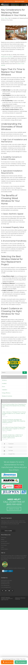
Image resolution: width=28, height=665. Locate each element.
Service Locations (4, 549)
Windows (4, 380)
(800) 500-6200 (19, 1)
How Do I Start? (4, 541)
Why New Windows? (5, 543)
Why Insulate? (4, 545)
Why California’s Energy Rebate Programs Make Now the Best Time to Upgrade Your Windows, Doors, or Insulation (13, 429)
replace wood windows (6, 56)
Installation (4, 389)
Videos (2, 547)
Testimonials (3, 537)
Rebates (2, 539)
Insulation (4, 383)
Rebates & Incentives (7, 396)
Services (4, 377)
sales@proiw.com (7, 587)
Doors (3, 386)
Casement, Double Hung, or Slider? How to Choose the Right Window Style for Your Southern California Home (12, 436)
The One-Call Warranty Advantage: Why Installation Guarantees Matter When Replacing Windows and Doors (13, 421)
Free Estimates (8, 662)
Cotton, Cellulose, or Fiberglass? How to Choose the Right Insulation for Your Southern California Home (14, 413)
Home (2, 18)
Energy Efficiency (6, 393)
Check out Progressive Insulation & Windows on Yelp (14, 568)
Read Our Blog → (4, 526)
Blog (6, 18)
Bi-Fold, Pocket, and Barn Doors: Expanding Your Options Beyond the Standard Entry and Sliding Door (14, 406)
